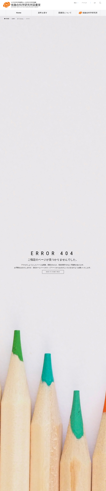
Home (18, 13)
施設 (75, 3)
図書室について (65, 13)
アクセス (84, 3)
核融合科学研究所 (88, 12)
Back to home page (53, 272)
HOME (6, 18)
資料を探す (42, 13)
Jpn (95, 3)
